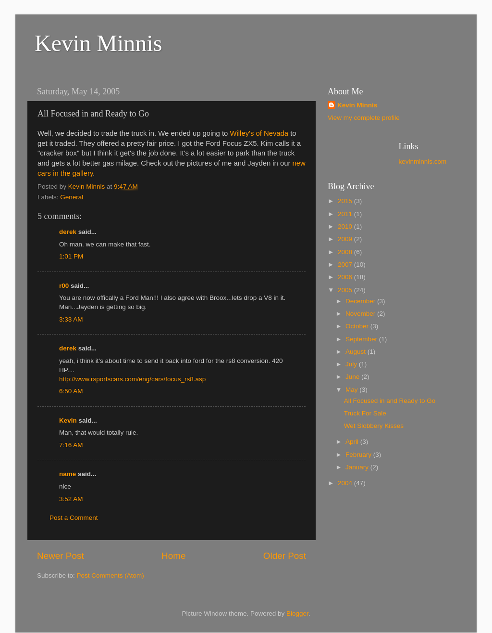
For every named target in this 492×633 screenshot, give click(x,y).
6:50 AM (71, 391)
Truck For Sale (365, 413)
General (71, 197)
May (352, 389)
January (357, 467)
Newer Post (60, 556)
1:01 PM (71, 256)
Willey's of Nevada (259, 133)
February (359, 454)
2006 (346, 277)
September (362, 339)
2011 (346, 214)
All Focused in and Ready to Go (390, 400)
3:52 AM (71, 499)
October (357, 326)
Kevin (68, 420)
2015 (346, 201)
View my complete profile (364, 117)
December (361, 301)
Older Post (284, 556)
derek (67, 231)
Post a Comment (73, 517)
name (67, 474)
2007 (346, 264)
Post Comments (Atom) (110, 575)
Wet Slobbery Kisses (374, 425)
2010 (346, 226)
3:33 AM (71, 319)
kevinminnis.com (423, 161)
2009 (346, 239)
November (361, 313)
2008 (346, 252)
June (353, 376)
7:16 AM (71, 445)
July (352, 364)
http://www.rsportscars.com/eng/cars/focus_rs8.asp (132, 379)
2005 (346, 290)
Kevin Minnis (98, 43)
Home (173, 556)
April (352, 441)
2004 (346, 483)
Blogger (297, 613)
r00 (64, 285)
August (356, 351)
